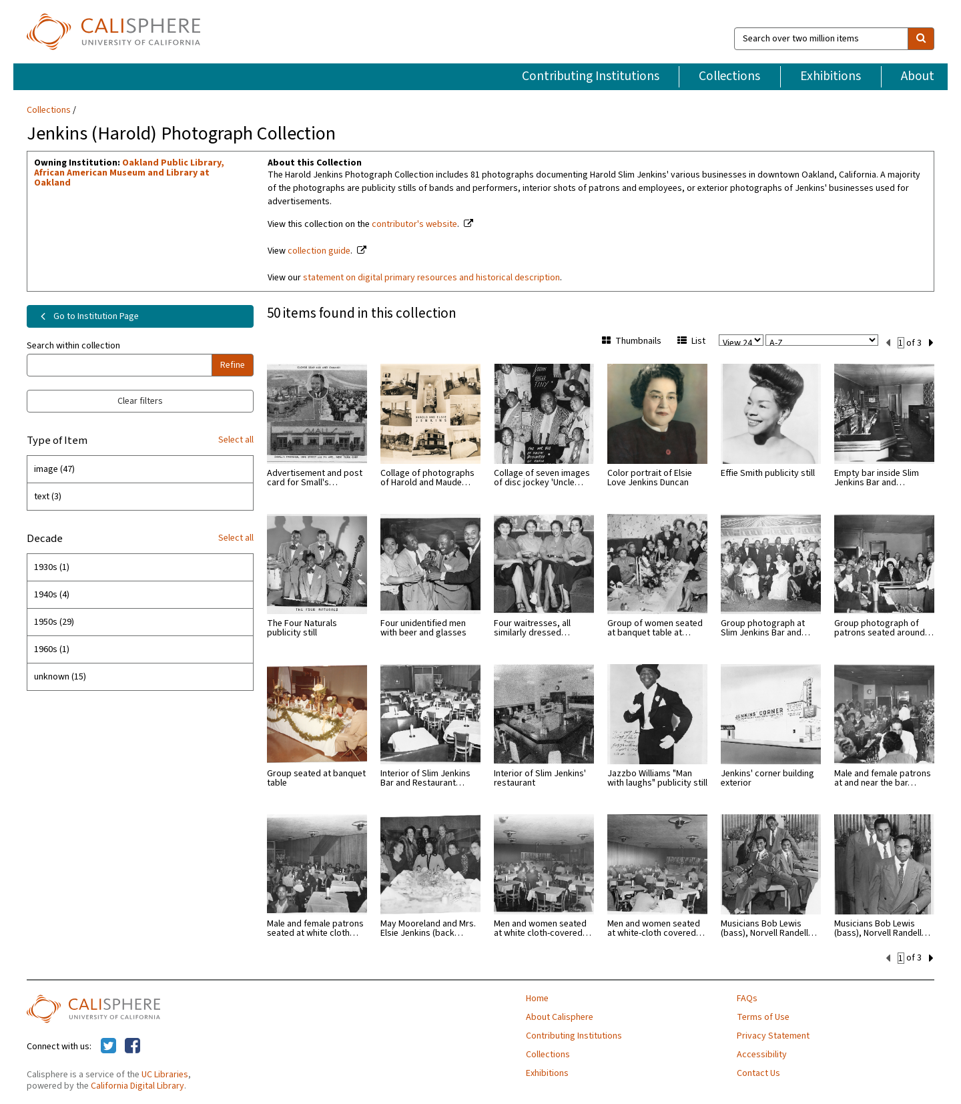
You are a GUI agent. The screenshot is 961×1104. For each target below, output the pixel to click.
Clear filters (140, 401)
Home (537, 997)
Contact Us (758, 1072)
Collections (729, 76)
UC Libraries (164, 1073)
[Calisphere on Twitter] (108, 1045)
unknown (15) (60, 676)
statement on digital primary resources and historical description (431, 277)
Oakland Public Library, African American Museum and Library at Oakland (129, 173)
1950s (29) (54, 622)
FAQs (747, 997)
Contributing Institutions (590, 76)
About (917, 76)
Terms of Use (763, 1016)
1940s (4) (51, 594)
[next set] (931, 341)
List (691, 341)
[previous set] (888, 341)
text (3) (47, 496)
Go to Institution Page (87, 316)
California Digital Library (137, 1084)
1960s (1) (51, 649)
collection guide (319, 251)
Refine (232, 365)
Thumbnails (631, 341)
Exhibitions (830, 76)
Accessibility (762, 1053)
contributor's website (414, 224)
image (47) (54, 469)
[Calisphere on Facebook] (132, 1045)
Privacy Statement (773, 1034)
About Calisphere (559, 1016)
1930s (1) (51, 567)
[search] (921, 38)
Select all (236, 440)
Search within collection (73, 345)
